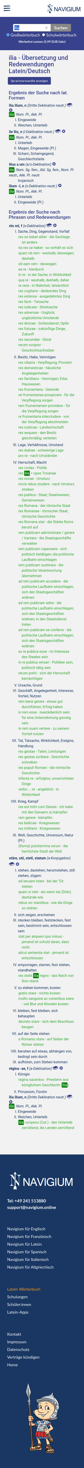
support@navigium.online (31, 1207)
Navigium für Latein (24, 1244)
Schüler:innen (19, 1304)
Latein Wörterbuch (23, 1289)
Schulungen (17, 1296)
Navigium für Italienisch (28, 1259)
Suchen (60, 27)
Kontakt (14, 1334)
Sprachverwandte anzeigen (29, 81)
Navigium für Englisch (26, 1228)
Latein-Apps (17, 1312)
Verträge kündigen (23, 1357)
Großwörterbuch (25, 35)
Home (12, 1364)
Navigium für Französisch (29, 1236)
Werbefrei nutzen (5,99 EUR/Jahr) (41, 41)
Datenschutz (18, 1349)
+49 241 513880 (30, 1200)
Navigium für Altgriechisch (30, 1267)
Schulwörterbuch (61, 35)
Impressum (16, 1341)
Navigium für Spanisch (27, 1251)
